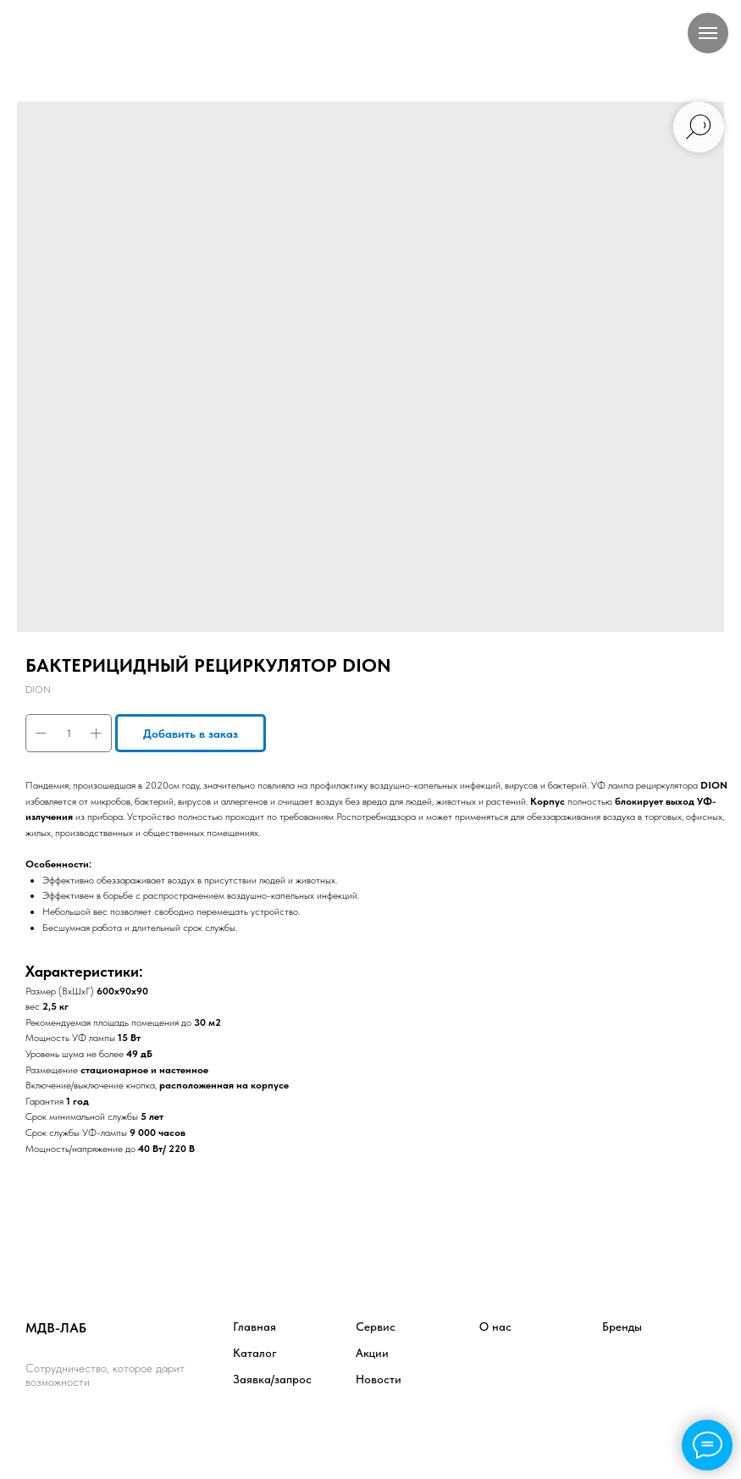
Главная (254, 1326)
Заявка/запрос (272, 1379)
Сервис (375, 1326)
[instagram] (114, 1428)
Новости (378, 1379)
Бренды (622, 1326)
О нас (495, 1326)
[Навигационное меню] (708, 33)
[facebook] (39, 1428)
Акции (372, 1353)
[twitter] (77, 1428)
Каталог (255, 1353)
